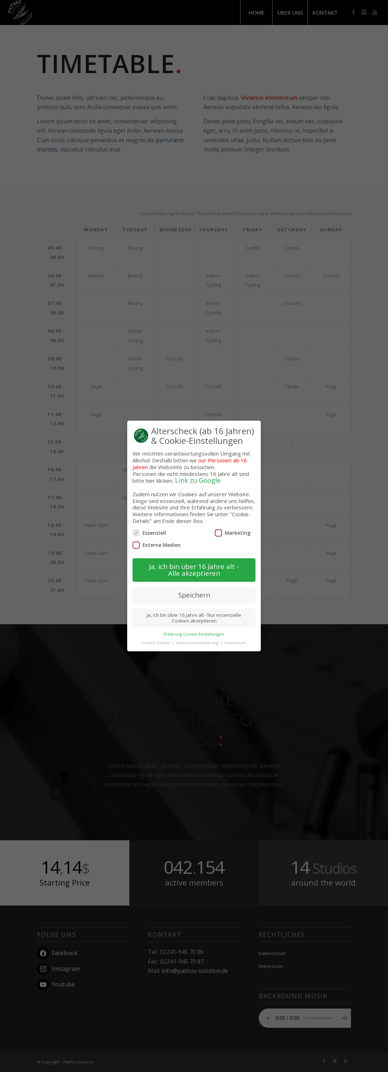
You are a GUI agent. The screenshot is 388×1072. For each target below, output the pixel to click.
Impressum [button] (235, 636)
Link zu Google (198, 473)
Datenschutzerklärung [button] (197, 636)
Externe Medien (157, 538)
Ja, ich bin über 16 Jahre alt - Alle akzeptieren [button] (194, 563)
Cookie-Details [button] (156, 636)
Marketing (232, 526)
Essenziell (149, 526)
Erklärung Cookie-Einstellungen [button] (194, 627)
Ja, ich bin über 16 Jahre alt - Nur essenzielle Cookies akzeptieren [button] (194, 611)
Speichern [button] (194, 588)
